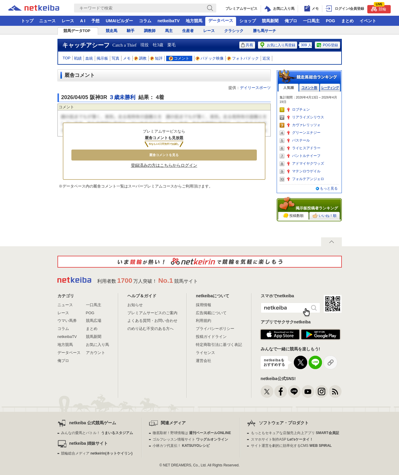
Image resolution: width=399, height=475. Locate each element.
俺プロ (291, 20)
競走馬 (111, 30)
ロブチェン (301, 109)
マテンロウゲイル (306, 171)
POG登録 (327, 45)
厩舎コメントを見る (164, 155)
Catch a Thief (125, 45)
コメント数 (309, 88)
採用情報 (203, 305)
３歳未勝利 (122, 97)
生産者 (188, 30)
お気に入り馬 (97, 344)
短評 (156, 58)
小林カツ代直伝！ (181, 446)
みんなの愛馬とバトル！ (97, 433)
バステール (301, 140)
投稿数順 (293, 215)
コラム (145, 20)
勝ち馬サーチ (264, 30)
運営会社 (203, 360)
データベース (220, 20)
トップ (27, 20)
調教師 (150, 30)
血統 (89, 58)
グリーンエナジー (306, 133)
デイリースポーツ (255, 87)
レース (68, 20)
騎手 (130, 30)
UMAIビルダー (119, 20)
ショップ (247, 20)
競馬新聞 (270, 20)
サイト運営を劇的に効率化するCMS (291, 446)
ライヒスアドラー (306, 148)
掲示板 (102, 58)
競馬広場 (93, 320)
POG (330, 20)
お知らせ (135, 305)
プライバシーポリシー (215, 328)
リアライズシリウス (308, 117)
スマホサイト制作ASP (282, 439)
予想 (95, 20)
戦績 (78, 58)
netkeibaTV (169, 20)
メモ (127, 58)
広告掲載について (211, 313)
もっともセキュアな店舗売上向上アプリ (295, 433)
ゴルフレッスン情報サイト (190, 439)
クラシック (233, 30)
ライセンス (205, 352)
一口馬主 (311, 20)
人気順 (288, 88)
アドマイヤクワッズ (308, 163)
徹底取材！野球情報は (192, 433)
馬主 (169, 30)
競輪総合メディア (96, 453)
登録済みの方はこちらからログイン (164, 165)
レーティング (330, 88)
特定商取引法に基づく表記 (219, 344)
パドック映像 (210, 58)
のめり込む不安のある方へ (150, 328)
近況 (266, 58)
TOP (67, 58)
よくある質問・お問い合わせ (152, 320)
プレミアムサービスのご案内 (152, 313)
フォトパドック (243, 58)
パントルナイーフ (306, 156)
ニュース (47, 20)
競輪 (378, 8)
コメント (179, 58)
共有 (247, 45)
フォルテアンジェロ (308, 179)
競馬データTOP (77, 30)
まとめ (347, 20)
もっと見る (329, 188)
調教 (140, 58)
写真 (115, 58)
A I (82, 20)
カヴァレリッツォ (306, 125)
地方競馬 (194, 20)
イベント (368, 20)
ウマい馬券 (67, 320)
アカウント (95, 352)
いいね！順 (324, 215)
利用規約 (203, 320)
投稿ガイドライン (211, 336)
